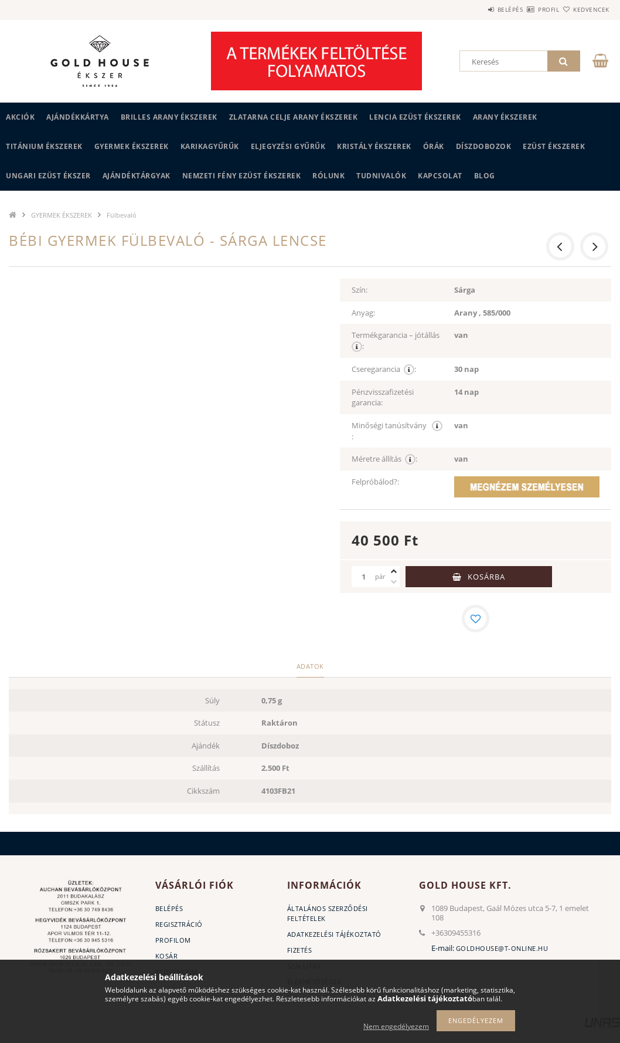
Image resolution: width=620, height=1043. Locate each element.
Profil (528, 9)
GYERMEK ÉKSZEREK (131, 146)
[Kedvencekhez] (476, 619)
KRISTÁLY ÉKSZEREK (374, 146)
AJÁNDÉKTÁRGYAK (137, 176)
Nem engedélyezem (396, 1026)
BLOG (484, 176)
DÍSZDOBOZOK (484, 146)
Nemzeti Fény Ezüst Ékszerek (241, 176)
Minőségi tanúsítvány (397, 431)
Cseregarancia (384, 369)
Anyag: (363, 312)
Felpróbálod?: (375, 481)
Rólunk (328, 176)
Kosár (166, 957)
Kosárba (486, 576)
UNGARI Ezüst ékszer (48, 176)
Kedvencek (584, 9)
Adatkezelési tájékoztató (334, 935)
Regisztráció (179, 925)
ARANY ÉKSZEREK (505, 117)
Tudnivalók (381, 176)
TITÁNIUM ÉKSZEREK (44, 146)
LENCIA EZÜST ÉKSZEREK (415, 117)
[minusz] (394, 582)
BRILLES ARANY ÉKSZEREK (169, 117)
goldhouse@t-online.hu (502, 949)
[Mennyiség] (363, 576)
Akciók (20, 117)
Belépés (476, 9)
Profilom (173, 941)
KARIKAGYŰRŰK (209, 146)
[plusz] (394, 571)
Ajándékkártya (77, 117)
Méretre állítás (384, 459)
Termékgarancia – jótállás (396, 341)
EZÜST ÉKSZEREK (554, 146)
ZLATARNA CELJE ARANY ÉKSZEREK (293, 117)
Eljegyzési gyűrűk (288, 146)
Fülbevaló (122, 215)
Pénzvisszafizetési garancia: (383, 397)
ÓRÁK (433, 146)
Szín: (359, 290)
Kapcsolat (440, 176)
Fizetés (299, 951)
